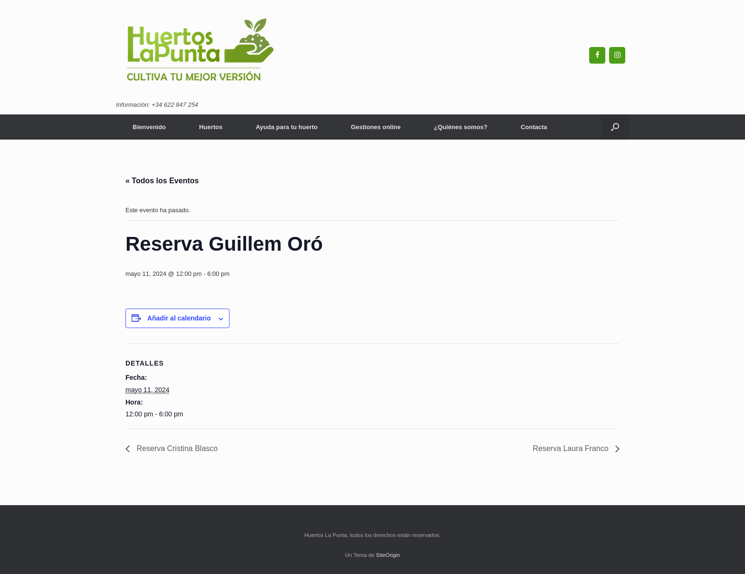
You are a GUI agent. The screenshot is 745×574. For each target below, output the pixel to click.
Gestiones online (376, 127)
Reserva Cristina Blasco (176, 448)
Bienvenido (149, 127)
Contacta (534, 127)
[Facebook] (597, 55)
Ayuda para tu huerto (286, 127)
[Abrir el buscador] (615, 127)
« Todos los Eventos (162, 181)
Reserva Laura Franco (572, 448)
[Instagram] (617, 55)
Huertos (210, 127)
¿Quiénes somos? (460, 127)
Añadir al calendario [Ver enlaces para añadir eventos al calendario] (179, 318)
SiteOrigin (388, 555)
